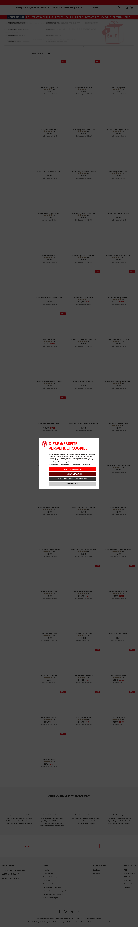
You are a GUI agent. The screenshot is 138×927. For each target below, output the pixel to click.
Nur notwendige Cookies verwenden (72, 479)
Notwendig (53, 464)
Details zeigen (72, 483)
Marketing (86, 464)
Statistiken (75, 464)
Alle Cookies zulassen (72, 469)
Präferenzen (65, 464)
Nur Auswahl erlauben (73, 474)
